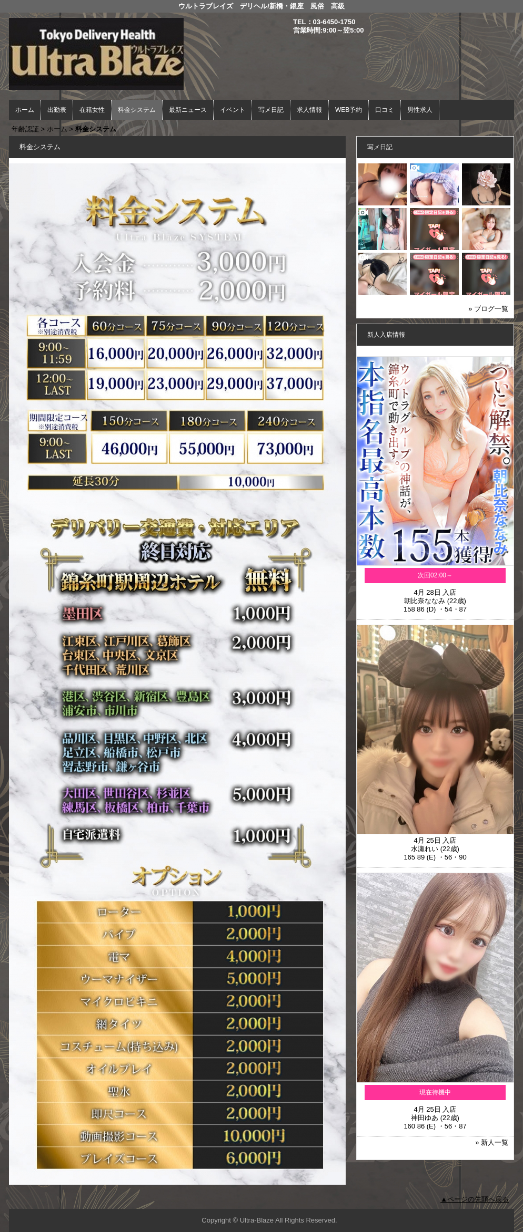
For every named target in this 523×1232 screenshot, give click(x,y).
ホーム (24, 109)
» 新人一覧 (491, 1142)
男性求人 (420, 109)
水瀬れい (424, 849)
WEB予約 (348, 109)
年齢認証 (25, 129)
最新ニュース (188, 109)
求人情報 (309, 109)
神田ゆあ (424, 1118)
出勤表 (56, 109)
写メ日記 (271, 109)
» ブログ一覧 (488, 309)
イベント (232, 109)
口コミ (384, 109)
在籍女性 (92, 109)
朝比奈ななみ (424, 601)
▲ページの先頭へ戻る (474, 1199)
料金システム (137, 109)
